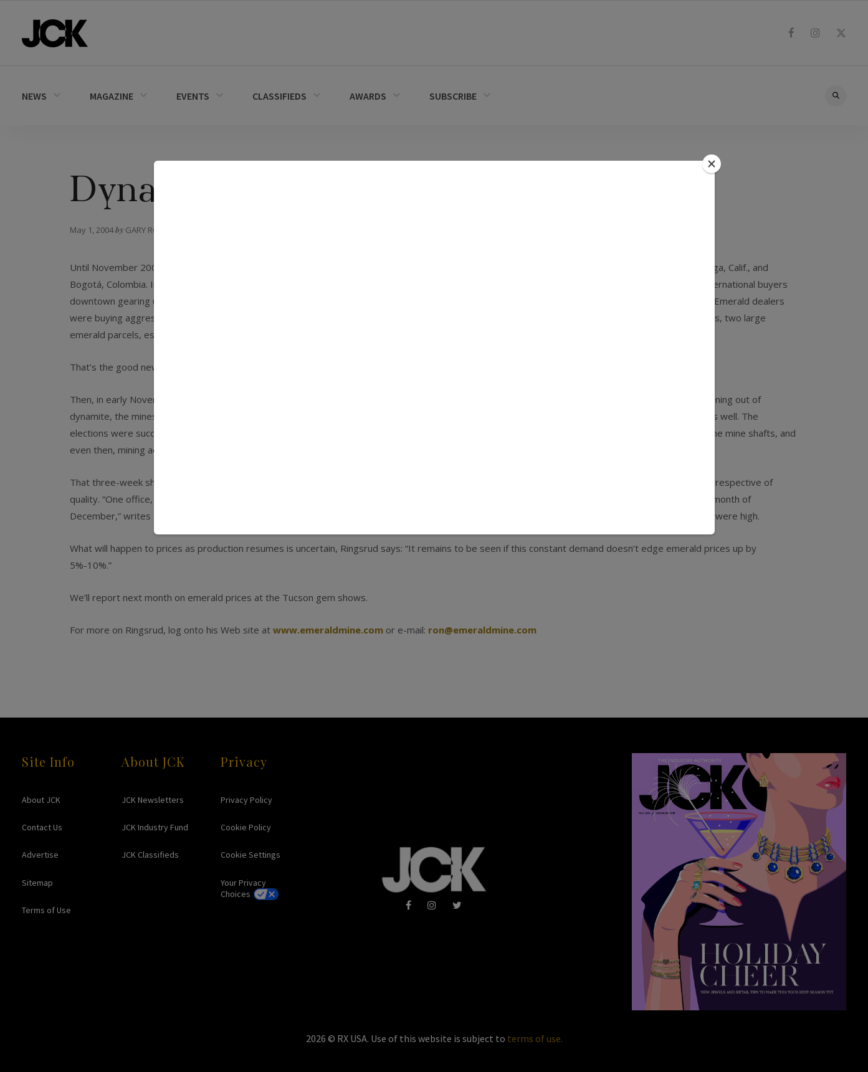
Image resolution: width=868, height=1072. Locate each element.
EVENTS (192, 96)
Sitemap (37, 882)
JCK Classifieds (150, 854)
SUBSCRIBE (453, 96)
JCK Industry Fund (155, 827)
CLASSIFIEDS (279, 96)
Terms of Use (46, 910)
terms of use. (535, 1038)
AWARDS (368, 96)
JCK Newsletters (153, 799)
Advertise (40, 854)
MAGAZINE (111, 96)
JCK (55, 33)
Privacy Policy (246, 799)
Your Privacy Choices (243, 888)
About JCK (41, 799)
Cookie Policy (246, 827)
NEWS (34, 96)
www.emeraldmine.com (328, 630)
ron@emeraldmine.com (482, 630)
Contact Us (42, 827)
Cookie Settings (250, 854)
